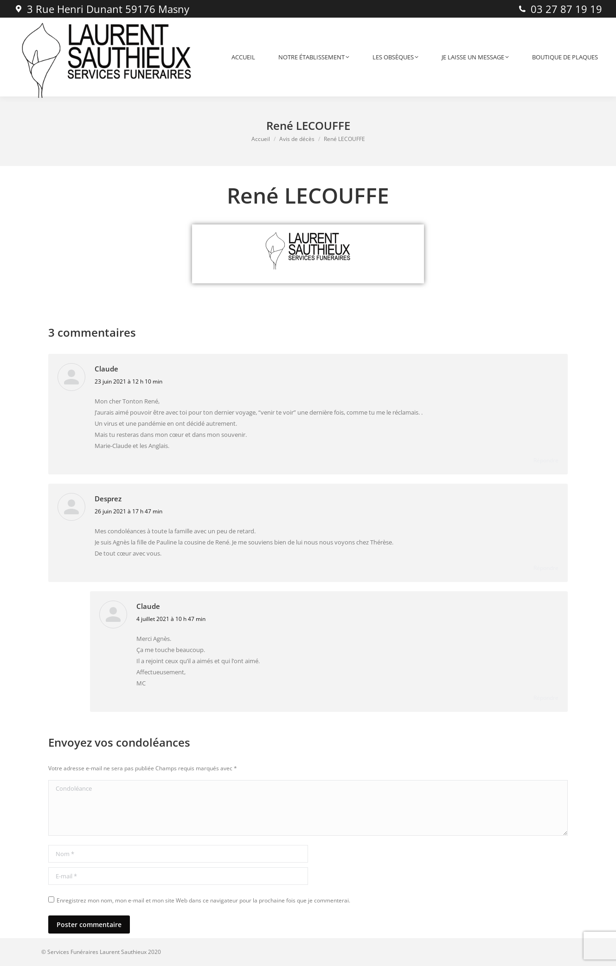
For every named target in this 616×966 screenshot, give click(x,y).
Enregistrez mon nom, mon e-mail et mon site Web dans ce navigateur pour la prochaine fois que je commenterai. (203, 900)
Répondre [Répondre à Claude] (545, 460)
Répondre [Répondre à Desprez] (545, 568)
